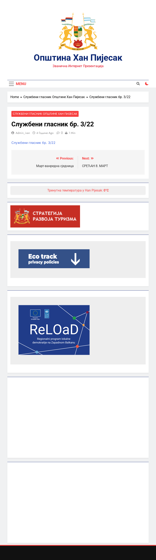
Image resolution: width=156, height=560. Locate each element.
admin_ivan (23, 133)
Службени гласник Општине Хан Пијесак (45, 114)
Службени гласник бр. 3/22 (33, 143)
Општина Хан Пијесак (78, 57)
